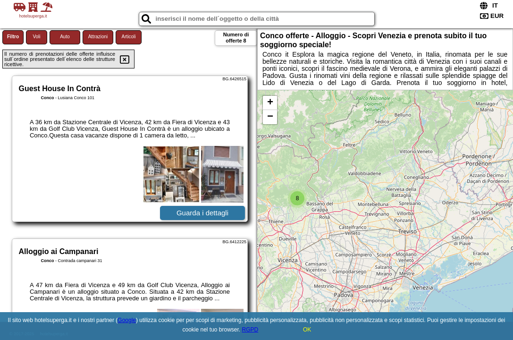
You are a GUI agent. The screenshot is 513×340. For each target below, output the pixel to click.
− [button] (270, 117)
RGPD (250, 329)
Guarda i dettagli (202, 213)
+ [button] (270, 103)
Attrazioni (98, 36)
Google (127, 320)
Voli (36, 36)
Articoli (128, 36)
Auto (65, 36)
